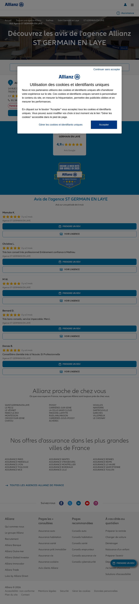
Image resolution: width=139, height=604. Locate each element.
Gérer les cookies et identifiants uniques (61, 124)
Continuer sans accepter (106, 69)
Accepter (104, 124)
